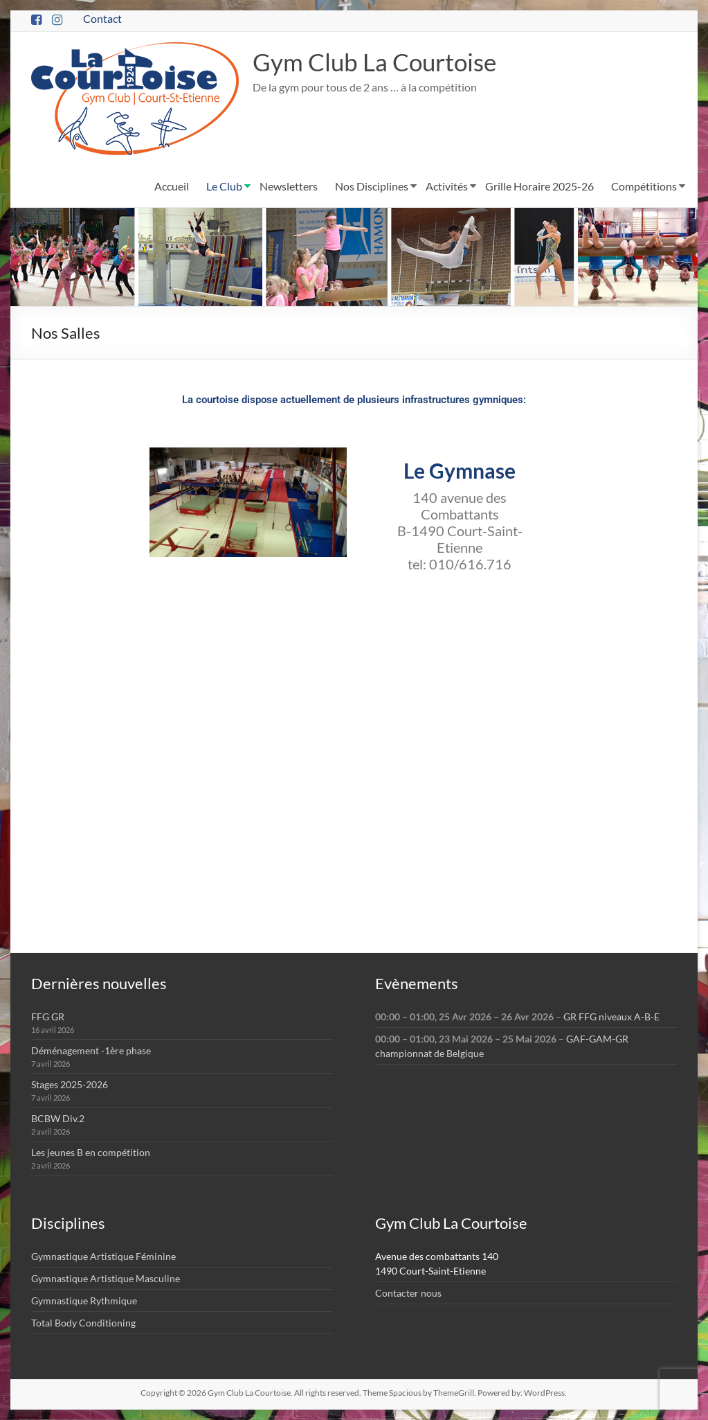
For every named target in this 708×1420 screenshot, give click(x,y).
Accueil (171, 186)
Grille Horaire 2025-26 (539, 186)
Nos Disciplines (371, 186)
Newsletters (289, 186)
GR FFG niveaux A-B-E (611, 1016)
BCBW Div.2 (57, 1118)
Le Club (224, 186)
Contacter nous (408, 1293)
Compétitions (644, 186)
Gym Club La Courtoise (378, 61)
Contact (102, 18)
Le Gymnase (459, 470)
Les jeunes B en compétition (90, 1152)
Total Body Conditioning (83, 1323)
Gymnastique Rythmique (84, 1300)
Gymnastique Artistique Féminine (103, 1256)
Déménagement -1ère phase (91, 1050)
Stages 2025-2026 (69, 1084)
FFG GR (47, 1016)
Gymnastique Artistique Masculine (105, 1278)
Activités (447, 186)
